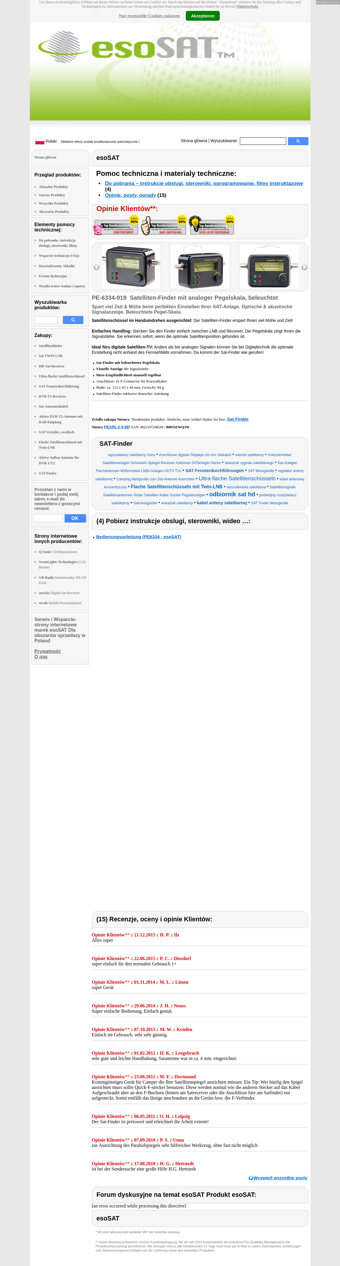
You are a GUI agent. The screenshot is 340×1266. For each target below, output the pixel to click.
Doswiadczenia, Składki (57, 266)
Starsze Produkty (52, 195)
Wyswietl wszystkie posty (280, 1177)
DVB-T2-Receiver (52, 396)
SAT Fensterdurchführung (59, 386)
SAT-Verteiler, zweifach (56, 432)
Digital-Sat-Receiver (59, 593)
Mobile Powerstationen (60, 603)
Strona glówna (194, 140)
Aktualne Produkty (53, 187)
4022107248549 (151, 427)
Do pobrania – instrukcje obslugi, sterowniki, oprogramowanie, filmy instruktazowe (204, 183)
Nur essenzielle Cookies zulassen (149, 15)
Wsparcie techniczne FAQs (59, 256)
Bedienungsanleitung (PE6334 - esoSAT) (138, 536)
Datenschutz (247, 6)
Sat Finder (238, 419)
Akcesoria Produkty (54, 212)
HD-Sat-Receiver (52, 366)
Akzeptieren (202, 15)
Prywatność (48, 651)
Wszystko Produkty (54, 203)
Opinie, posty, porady (130, 195)
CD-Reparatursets (58, 552)
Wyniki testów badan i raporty (62, 286)
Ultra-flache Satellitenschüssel (61, 376)
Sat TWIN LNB (51, 356)
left (96, 267)
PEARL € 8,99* (117, 427)
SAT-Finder (48, 473)
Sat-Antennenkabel (53, 406)
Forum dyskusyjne (53, 276)
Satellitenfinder (50, 346)
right (304, 267)
